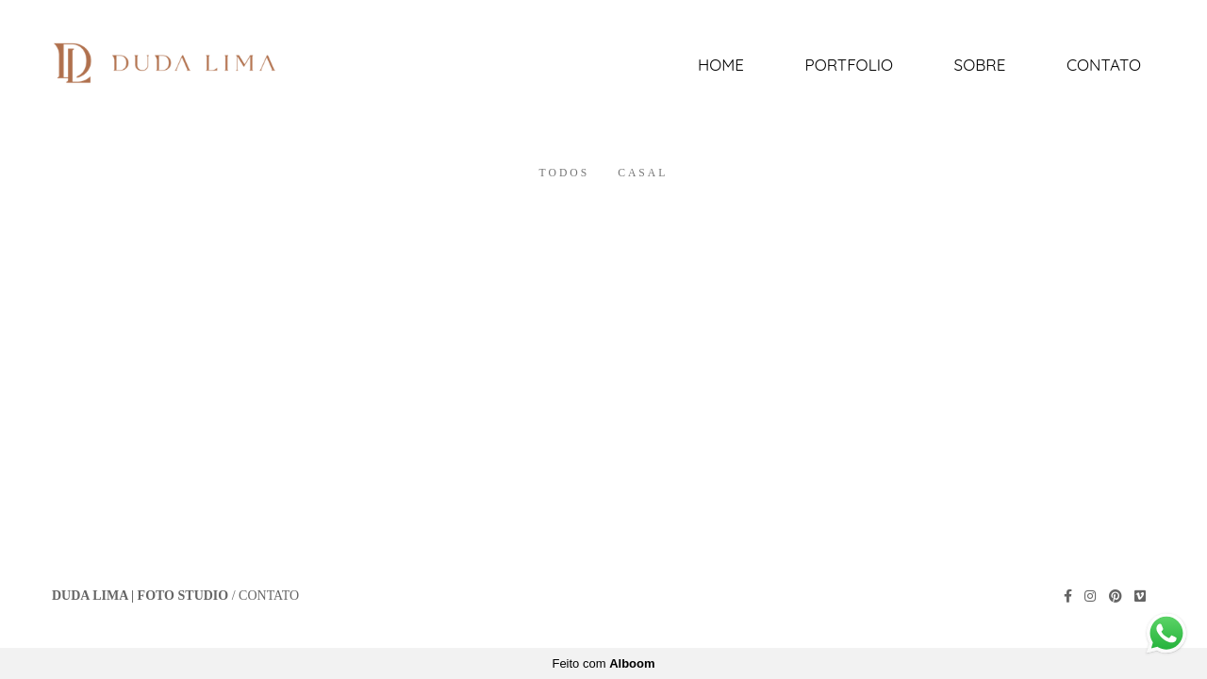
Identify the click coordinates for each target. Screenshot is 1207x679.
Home (721, 65)
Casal (643, 173)
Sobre (980, 65)
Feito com (603, 663)
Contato (1103, 65)
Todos (564, 173)
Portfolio (849, 65)
